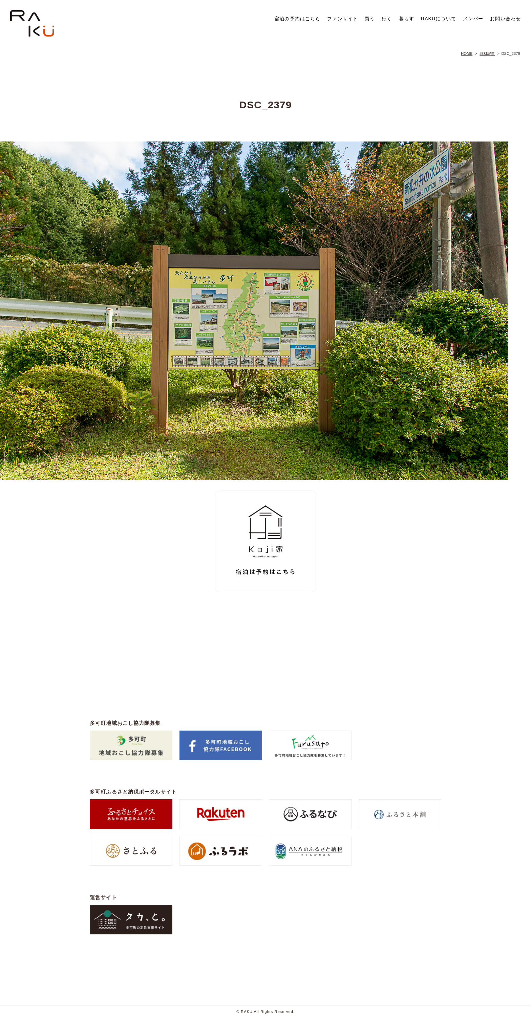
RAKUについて (438, 18)
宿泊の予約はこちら (297, 18)
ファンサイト (342, 18)
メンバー (473, 18)
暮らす (406, 18)
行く (387, 18)
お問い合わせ (505, 18)
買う (370, 18)
